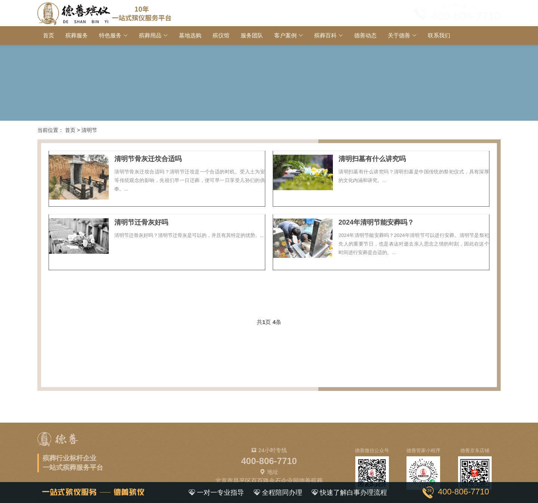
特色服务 (110, 35)
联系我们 (439, 35)
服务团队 (252, 35)
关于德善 (399, 35)
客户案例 (285, 35)
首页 (48, 35)
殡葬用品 (150, 35)
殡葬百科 (325, 35)
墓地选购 (190, 35)
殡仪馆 (221, 35)
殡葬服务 (76, 35)
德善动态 (365, 35)
